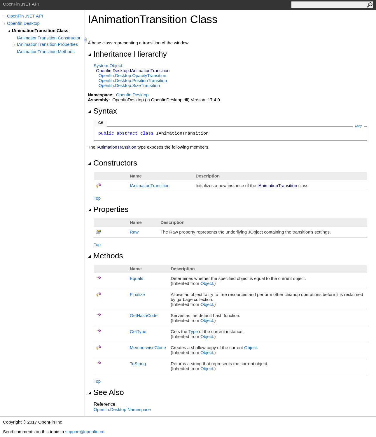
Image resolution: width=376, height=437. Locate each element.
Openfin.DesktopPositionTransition (133, 80)
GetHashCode (144, 315)
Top (97, 198)
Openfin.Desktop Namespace (122, 409)
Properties (108, 209)
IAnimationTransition (149, 185)
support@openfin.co (84, 431)
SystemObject (108, 65)
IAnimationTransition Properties (47, 44)
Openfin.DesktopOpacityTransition (132, 75)
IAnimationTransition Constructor (49, 37)
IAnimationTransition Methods (46, 51)
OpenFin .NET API (25, 15)
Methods (105, 255)
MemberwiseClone (148, 347)
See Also (106, 392)
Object (206, 283)
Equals (136, 278)
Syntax (102, 111)
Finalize (137, 294)
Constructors (112, 163)
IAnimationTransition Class (40, 30)
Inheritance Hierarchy (127, 54)
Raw (134, 231)
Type (193, 331)
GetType (138, 331)
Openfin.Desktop (23, 23)
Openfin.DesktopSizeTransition (129, 85)
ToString (138, 363)
